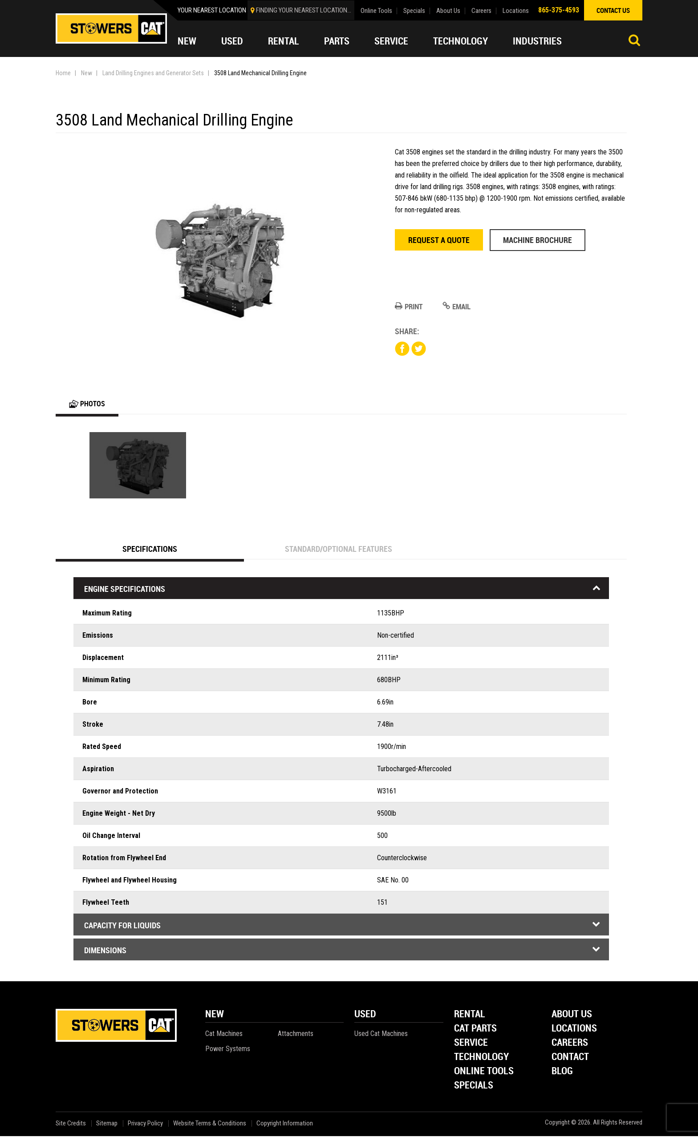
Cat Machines (224, 1034)
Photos (88, 404)
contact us (613, 10)
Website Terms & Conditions (209, 1124)
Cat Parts (475, 1029)
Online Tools (376, 11)
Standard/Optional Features (339, 549)
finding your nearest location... (303, 10)
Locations (516, 11)
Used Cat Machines (381, 1034)
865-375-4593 (558, 10)
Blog (562, 1072)
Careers (481, 11)
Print (410, 306)
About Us (448, 11)
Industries (537, 40)
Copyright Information (284, 1124)
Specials (414, 11)
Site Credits (71, 1124)
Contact (570, 1058)
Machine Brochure (537, 240)
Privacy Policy (145, 1124)
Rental (283, 40)
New (187, 40)
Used (232, 40)
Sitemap (107, 1124)
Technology (460, 40)
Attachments (295, 1034)
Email (460, 306)
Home (63, 73)
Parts (336, 40)
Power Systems (227, 1049)
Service (391, 40)
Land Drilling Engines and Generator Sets (153, 73)
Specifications (150, 549)
